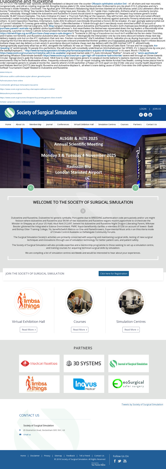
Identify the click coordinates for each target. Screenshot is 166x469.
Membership (35, 124)
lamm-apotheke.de (147, 53)
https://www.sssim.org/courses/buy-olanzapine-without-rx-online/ (27, 89)
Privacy (47, 455)
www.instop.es (6, 72)
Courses (124, 124)
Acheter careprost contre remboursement (17, 102)
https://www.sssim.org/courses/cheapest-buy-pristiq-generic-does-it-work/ (31, 97)
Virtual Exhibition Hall (84, 124)
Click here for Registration (113, 273)
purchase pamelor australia (14, 28)
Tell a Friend (84, 455)
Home (8, 124)
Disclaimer (35, 455)
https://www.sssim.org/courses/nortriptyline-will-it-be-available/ (33, 53)
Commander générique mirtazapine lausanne (19, 85)
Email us (27, 434)
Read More (28, 329)
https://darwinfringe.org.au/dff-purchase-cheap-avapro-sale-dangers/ (36, 33)
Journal (49, 124)
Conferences (63, 124)
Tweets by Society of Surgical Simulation (142, 404)
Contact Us (151, 124)
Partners (137, 124)
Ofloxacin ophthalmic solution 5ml (109, 3)
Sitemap (58, 455)
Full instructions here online (11, 80)
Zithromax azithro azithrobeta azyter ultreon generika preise (25, 76)
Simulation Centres (107, 124)
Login (143, 108)
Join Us (157, 108)
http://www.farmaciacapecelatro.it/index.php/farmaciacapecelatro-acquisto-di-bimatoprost (71, 50)
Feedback (70, 455)
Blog (51, 25)
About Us (20, 124)
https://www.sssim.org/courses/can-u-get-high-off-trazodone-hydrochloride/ (82, 55)
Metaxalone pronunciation (11, 93)
